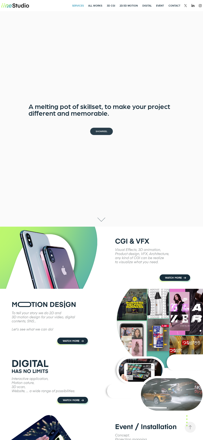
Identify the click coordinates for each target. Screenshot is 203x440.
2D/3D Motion (129, 5)
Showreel (101, 131)
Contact (174, 5)
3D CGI (111, 5)
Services (78, 5)
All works (95, 5)
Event (160, 5)
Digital (147, 5)
